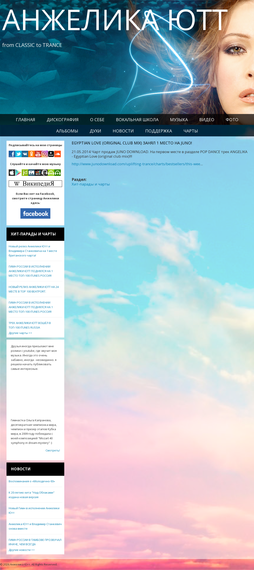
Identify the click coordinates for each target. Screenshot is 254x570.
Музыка (179, 119)
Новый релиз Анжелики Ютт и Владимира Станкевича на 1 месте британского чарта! (33, 250)
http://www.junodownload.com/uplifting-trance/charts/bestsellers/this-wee (136, 163)
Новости (123, 131)
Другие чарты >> (20, 333)
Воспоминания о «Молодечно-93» (32, 481)
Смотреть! (53, 450)
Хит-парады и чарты (91, 184)
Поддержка (158, 131)
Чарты (190, 131)
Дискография (63, 119)
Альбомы (67, 131)
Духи (95, 131)
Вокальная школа (137, 119)
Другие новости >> (22, 550)
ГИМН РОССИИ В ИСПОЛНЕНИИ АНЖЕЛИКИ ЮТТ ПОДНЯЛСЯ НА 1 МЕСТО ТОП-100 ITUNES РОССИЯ (31, 271)
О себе (97, 119)
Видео (206, 119)
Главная (25, 119)
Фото (232, 119)
